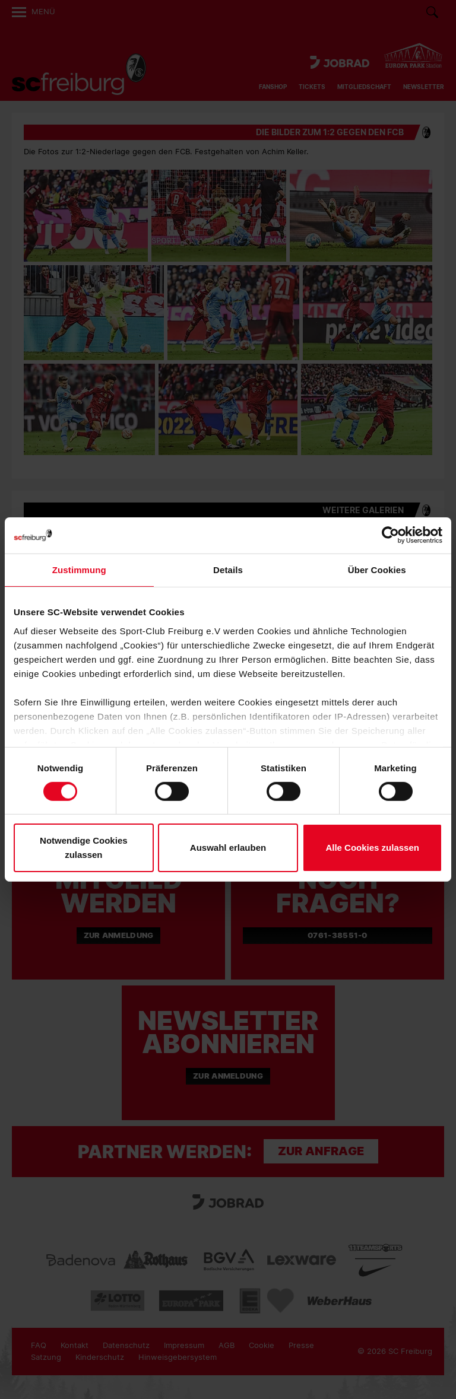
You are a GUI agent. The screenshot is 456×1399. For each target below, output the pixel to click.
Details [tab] (228, 570)
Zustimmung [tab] (79, 570)
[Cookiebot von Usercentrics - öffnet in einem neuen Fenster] (390, 535)
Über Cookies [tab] (377, 570)
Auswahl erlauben (228, 847)
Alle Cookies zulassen (372, 847)
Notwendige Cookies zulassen (84, 847)
